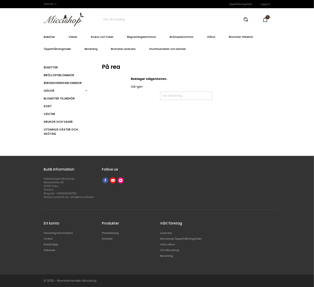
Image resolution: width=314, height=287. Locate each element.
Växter (73, 37)
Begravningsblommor (141, 37)
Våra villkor (167, 244)
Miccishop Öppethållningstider (181, 239)
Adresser (50, 250)
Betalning (91, 49)
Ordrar (48, 239)
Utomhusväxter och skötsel (167, 49)
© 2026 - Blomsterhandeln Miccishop (70, 281)
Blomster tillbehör (241, 37)
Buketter (49, 37)
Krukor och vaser (58, 122)
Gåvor (211, 37)
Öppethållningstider (240, 4)
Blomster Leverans (123, 49)
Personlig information (58, 233)
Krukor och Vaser (102, 37)
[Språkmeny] (50, 4)
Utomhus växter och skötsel (61, 131)
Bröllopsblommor (182, 37)
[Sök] (175, 19)
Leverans (166, 233)
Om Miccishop (169, 250)
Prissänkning (110, 233)
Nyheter (107, 239)
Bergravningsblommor (63, 83)
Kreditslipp (51, 244)
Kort (48, 106)
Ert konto (51, 223)
